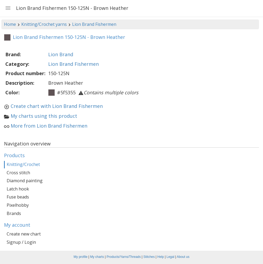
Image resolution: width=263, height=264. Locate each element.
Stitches (149, 257)
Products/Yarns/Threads (123, 257)
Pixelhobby (18, 205)
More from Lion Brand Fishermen (49, 126)
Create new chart (24, 234)
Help (160, 257)
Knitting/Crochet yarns (44, 24)
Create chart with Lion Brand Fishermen (57, 106)
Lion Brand (60, 54)
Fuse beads (18, 197)
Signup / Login (21, 242)
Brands (14, 213)
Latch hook (18, 189)
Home (10, 24)
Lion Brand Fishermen (94, 24)
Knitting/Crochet (23, 164)
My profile (81, 257)
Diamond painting (25, 181)
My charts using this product (44, 116)
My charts (97, 257)
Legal (170, 257)
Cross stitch (18, 173)
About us (183, 257)
